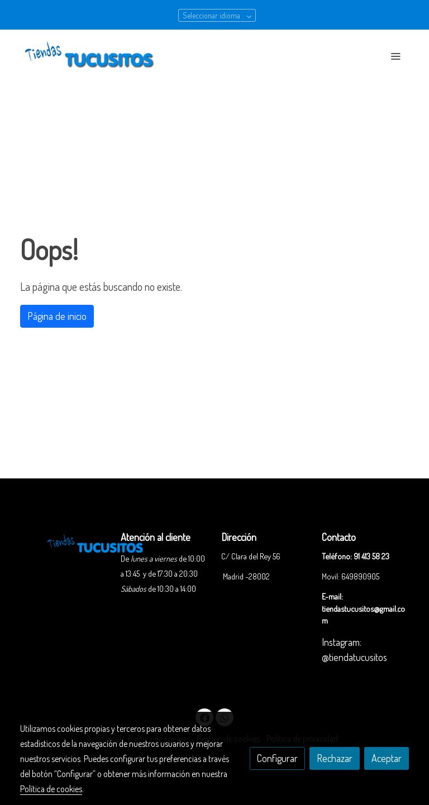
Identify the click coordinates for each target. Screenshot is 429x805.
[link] (92, 56)
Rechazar (334, 758)
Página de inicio (57, 316)
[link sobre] (64, 542)
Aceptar (386, 758)
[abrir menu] (395, 55)
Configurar (277, 758)
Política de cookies (51, 788)
